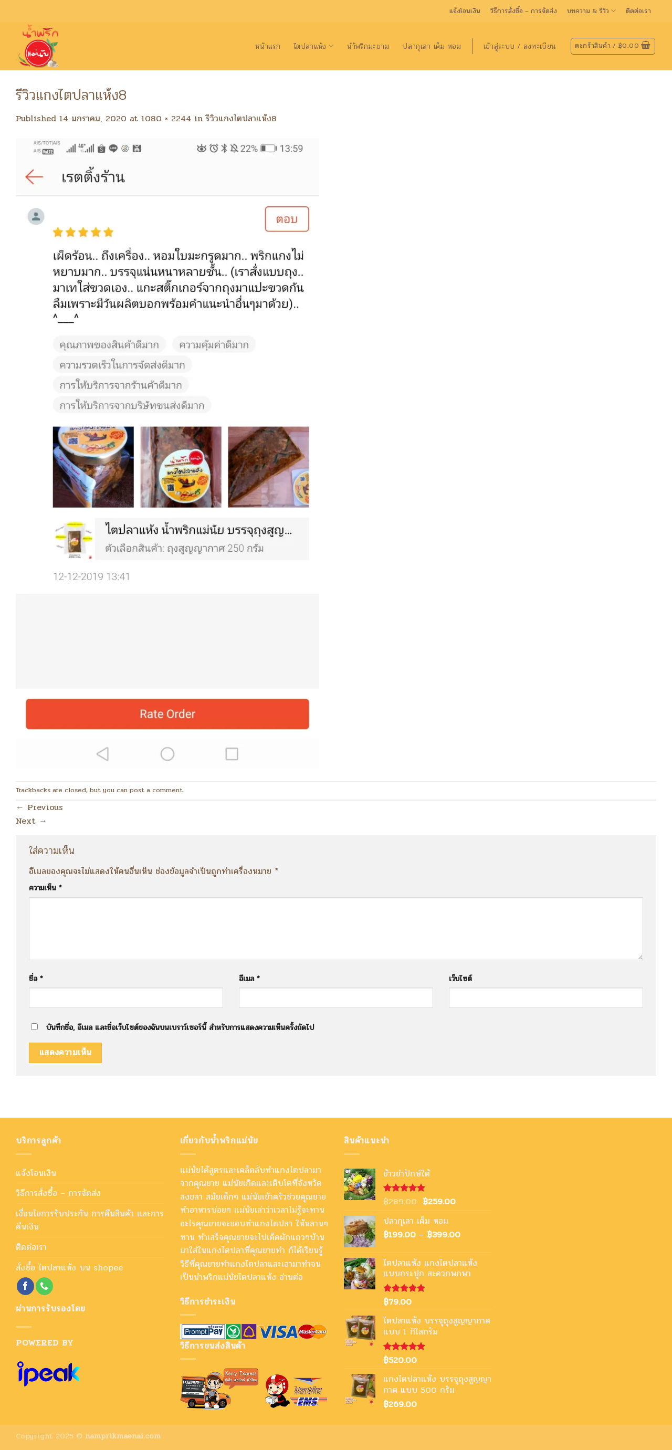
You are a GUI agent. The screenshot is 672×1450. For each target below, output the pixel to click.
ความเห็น (45, 888)
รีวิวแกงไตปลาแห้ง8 (241, 118)
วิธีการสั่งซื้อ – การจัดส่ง (523, 11)
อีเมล (249, 978)
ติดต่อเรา (638, 11)
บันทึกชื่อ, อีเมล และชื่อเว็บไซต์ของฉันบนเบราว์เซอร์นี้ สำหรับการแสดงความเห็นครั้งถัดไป (180, 1027)
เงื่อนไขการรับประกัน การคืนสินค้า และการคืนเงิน (90, 1220)
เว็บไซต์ (460, 978)
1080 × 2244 (166, 118)
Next (31, 820)
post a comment (156, 790)
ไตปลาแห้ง (313, 46)
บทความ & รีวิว (591, 11)
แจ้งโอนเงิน (464, 11)
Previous (39, 807)
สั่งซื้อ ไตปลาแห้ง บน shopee (69, 1267)
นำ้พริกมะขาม (368, 46)
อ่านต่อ (291, 1277)
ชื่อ (36, 978)
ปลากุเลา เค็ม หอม (432, 46)
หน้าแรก (267, 46)
